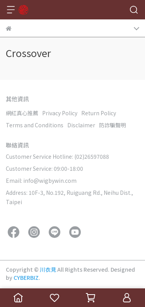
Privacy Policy (59, 113)
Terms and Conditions (34, 125)
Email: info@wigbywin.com (41, 180)
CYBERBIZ (26, 277)
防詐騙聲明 (112, 125)
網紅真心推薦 (22, 113)
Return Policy (98, 113)
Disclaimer (81, 125)
